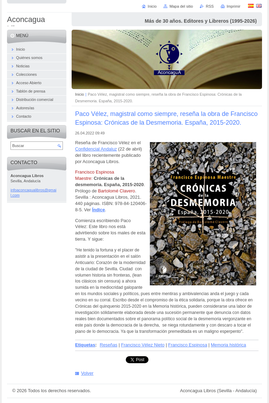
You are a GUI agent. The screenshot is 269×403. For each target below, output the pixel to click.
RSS (209, 6)
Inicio (79, 94)
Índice (98, 209)
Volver (87, 373)
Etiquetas (85, 344)
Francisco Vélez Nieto (142, 344)
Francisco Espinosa (187, 344)
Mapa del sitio (181, 6)
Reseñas (108, 344)
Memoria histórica (228, 344)
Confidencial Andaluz (96, 149)
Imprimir (233, 6)
